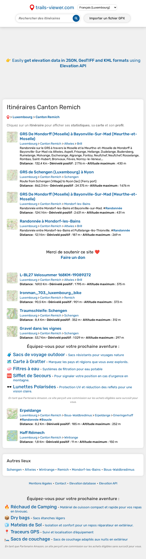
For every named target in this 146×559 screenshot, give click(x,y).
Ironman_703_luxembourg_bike (50, 292)
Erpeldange (30, 410)
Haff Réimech (32, 432)
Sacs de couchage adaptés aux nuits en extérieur (90, 539)
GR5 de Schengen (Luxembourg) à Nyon (57, 172)
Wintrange (71, 437)
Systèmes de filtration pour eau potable (72, 369)
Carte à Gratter (29, 361)
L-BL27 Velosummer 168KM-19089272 (55, 275)
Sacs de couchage (30, 539)
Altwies (69, 144)
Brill (79, 144)
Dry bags (20, 517)
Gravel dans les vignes (40, 328)
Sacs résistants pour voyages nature (96, 355)
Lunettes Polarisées (34, 386)
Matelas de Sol (26, 524)
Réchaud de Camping (34, 506)
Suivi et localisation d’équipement (68, 532)
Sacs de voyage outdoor (39, 354)
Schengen (71, 177)
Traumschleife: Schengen (43, 310)
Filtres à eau (26, 368)
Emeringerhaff (123, 415)
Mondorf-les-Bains (77, 204)
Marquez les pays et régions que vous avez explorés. (88, 362)
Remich (69, 298)
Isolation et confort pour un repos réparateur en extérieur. (89, 525)
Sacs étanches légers (49, 518)
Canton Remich (50, 144)
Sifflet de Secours (32, 375)
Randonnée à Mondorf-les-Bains (50, 221)
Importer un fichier (107, 18)
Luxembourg (28, 144)
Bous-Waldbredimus (78, 415)
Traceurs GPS (25, 531)
